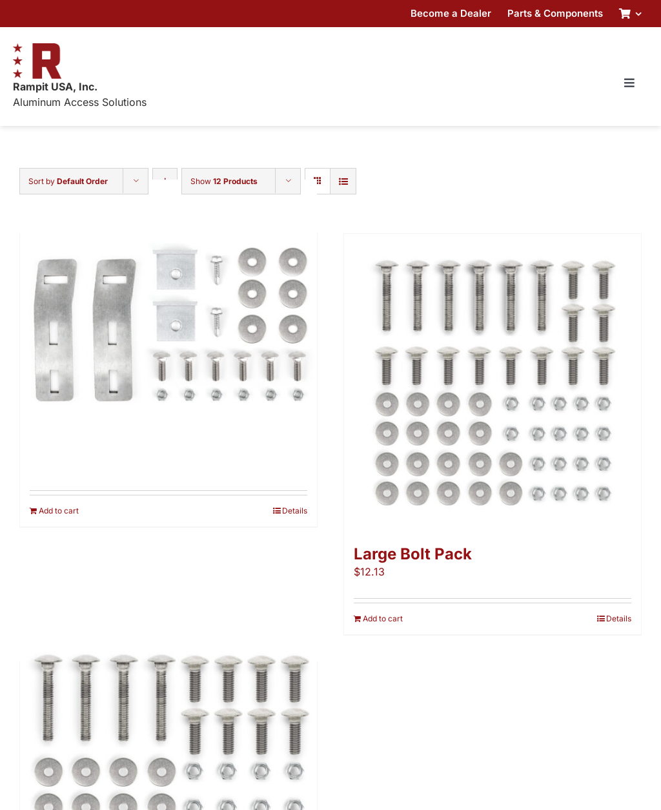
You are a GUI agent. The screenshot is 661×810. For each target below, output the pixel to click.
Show (224, 181)
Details (294, 510)
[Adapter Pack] (168, 328)
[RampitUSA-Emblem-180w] (37, 48)
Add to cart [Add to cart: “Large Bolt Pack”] (383, 618)
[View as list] (343, 181)
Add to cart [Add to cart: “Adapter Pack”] (59, 510)
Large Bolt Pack (413, 554)
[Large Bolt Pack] (492, 382)
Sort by (68, 181)
